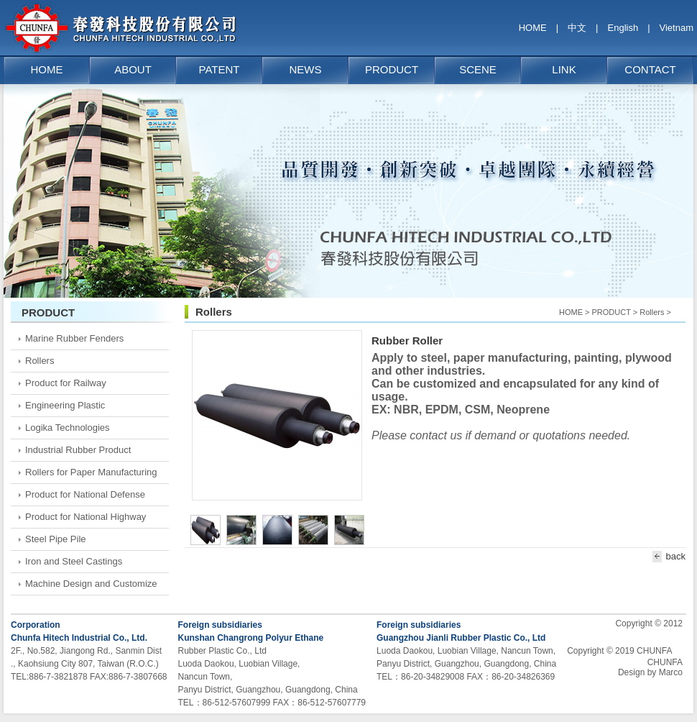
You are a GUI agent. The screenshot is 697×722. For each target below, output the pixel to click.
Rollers (39, 360)
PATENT (219, 69)
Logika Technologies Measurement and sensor (78, 430)
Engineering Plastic (65, 405)
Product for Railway (65, 383)
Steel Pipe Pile (55, 539)
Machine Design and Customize (91, 583)
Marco (671, 672)
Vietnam (676, 27)
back (667, 556)
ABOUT (133, 69)
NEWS (306, 69)
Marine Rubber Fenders (74, 338)
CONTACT (649, 69)
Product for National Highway (85, 516)
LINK (564, 69)
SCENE (478, 69)
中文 (577, 27)
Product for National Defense (85, 494)
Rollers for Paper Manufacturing (91, 472)
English (623, 27)
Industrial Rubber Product (78, 449)
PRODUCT (391, 69)
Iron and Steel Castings (73, 561)
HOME (533, 27)
